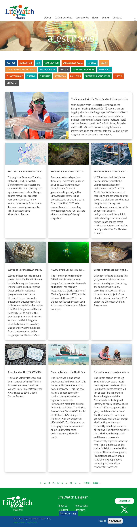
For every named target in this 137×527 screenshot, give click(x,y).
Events (105, 18)
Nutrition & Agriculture (97, 76)
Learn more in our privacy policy (25, 522)
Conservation (51, 62)
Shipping (31, 76)
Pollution (75, 76)
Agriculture (26, 62)
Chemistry (45, 76)
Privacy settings (68, 513)
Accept (102, 521)
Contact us (124, 501)
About (47, 18)
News (95, 18)
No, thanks (115, 521)
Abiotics (64, 69)
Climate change (15, 76)
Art (38, 62)
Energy (104, 62)
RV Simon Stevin (47, 69)
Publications (81, 505)
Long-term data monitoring (21, 69)
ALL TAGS (11, 62)
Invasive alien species (83, 69)
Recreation (60, 76)
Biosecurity (105, 69)
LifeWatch (12, 82)
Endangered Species (73, 62)
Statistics (80, 510)
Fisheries (91, 62)
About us (62, 505)
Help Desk (63, 510)
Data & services (63, 18)
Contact (117, 18)
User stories (82, 18)
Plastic (118, 76)
